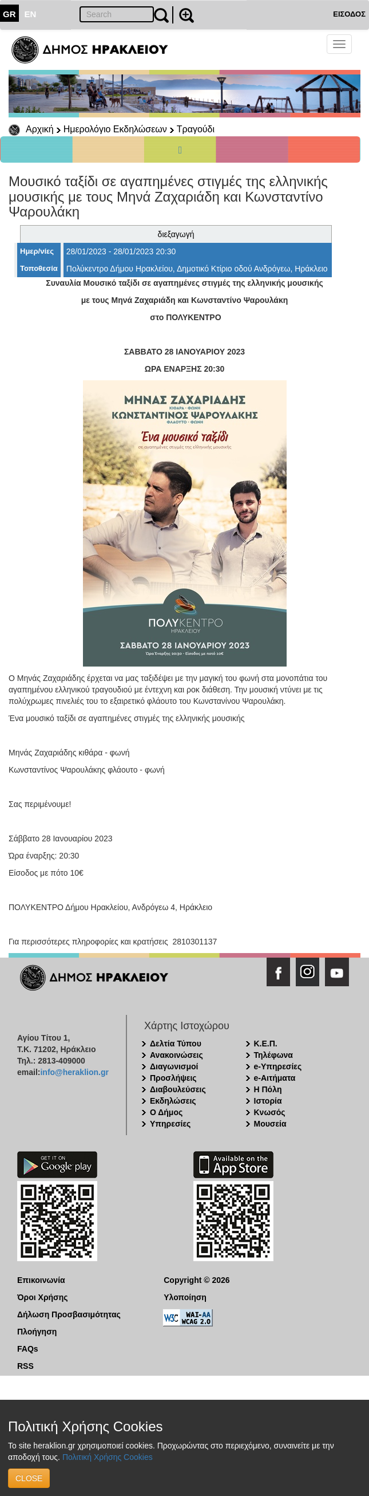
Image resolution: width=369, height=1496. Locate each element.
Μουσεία (270, 1123)
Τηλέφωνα (273, 1055)
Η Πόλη (268, 1089)
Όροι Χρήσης (42, 1297)
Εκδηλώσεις (173, 1100)
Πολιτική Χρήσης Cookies (107, 1457)
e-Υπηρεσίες (278, 1066)
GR (9, 14)
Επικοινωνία (41, 1280)
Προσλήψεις (173, 1077)
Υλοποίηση (185, 1297)
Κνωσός (269, 1112)
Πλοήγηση (37, 1331)
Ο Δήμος (166, 1112)
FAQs (27, 1348)
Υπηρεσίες (170, 1123)
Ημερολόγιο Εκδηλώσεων (115, 129)
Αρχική (40, 129)
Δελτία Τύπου (175, 1043)
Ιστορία (268, 1100)
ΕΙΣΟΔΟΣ (349, 14)
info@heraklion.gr (74, 1072)
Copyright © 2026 (196, 1280)
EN (31, 14)
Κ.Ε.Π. (265, 1043)
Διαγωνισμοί (174, 1066)
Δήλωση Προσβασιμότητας (69, 1314)
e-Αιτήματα (275, 1077)
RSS (25, 1366)
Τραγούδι (196, 129)
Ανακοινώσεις (176, 1055)
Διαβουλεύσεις (178, 1089)
